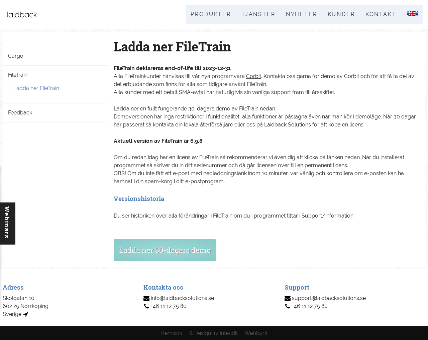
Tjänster (256, 14)
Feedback (20, 113)
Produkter (208, 14)
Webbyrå (256, 333)
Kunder (340, 14)
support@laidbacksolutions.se (325, 298)
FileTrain (17, 75)
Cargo (15, 56)
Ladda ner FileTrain (36, 88)
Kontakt (380, 14)
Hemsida (171, 333)
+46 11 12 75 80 (165, 306)
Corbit (253, 77)
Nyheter (300, 14)
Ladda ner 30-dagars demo (165, 250)
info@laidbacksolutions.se (178, 298)
